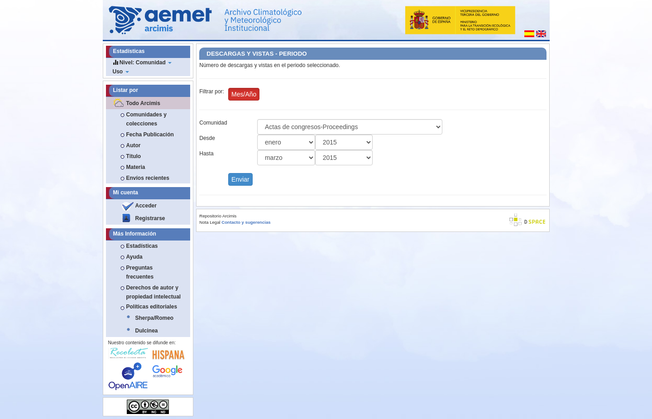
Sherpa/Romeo (154, 318)
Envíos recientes (147, 178)
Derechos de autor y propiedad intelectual (153, 292)
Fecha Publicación (150, 134)
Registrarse (150, 218)
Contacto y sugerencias (245, 222)
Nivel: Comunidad (142, 62)
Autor (133, 145)
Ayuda (134, 257)
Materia (135, 167)
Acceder (146, 205)
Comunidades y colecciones (146, 119)
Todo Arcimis (143, 103)
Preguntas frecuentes (140, 272)
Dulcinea (146, 330)
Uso (121, 71)
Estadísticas (142, 246)
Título (133, 156)
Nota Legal (209, 222)
